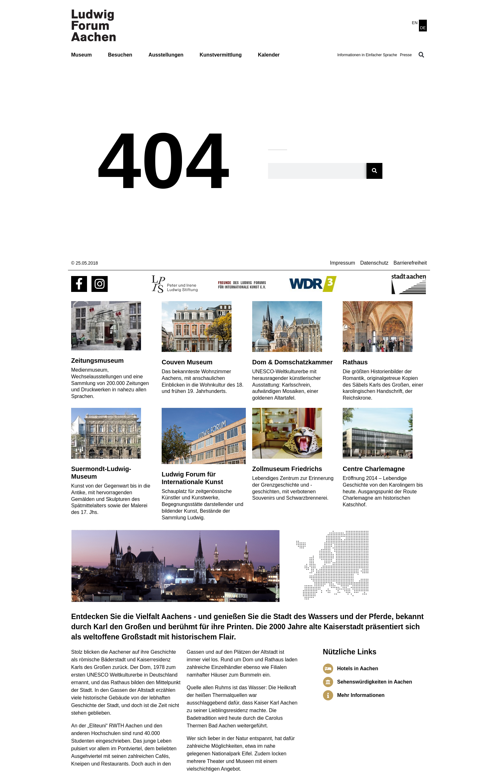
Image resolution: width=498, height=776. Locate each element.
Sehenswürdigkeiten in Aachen (374, 682)
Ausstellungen (165, 54)
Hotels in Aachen (357, 668)
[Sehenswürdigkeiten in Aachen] (328, 682)
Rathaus (355, 362)
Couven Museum (187, 362)
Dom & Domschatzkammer (292, 362)
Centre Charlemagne (374, 468)
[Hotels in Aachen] (328, 669)
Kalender (268, 54)
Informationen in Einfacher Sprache (367, 55)
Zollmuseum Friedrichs (287, 468)
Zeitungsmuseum (97, 360)
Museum (81, 54)
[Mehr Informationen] (328, 695)
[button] (421, 55)
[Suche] (374, 171)
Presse (406, 55)
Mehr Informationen (361, 695)
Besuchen (120, 54)
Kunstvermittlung (221, 54)
